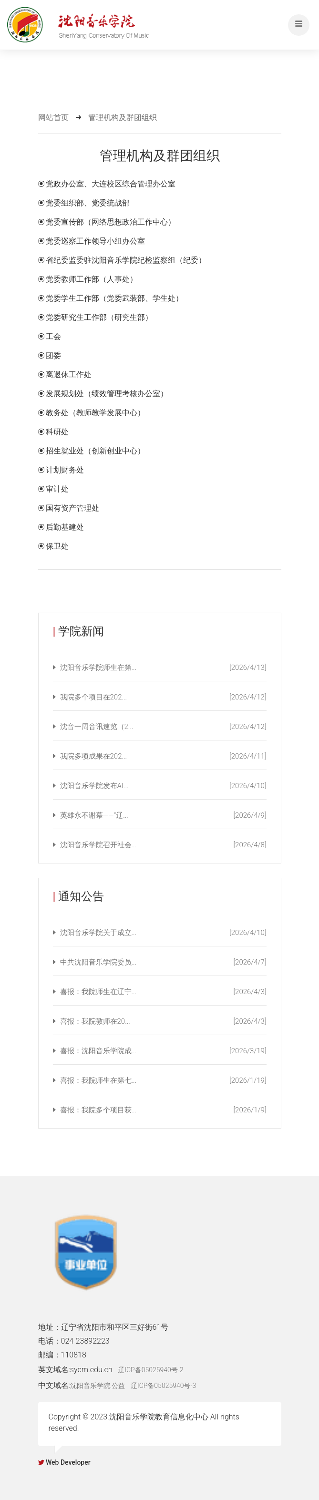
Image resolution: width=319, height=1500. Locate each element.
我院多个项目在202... (163, 697)
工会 (53, 336)
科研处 (57, 431)
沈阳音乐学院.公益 (97, 1385)
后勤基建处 (65, 527)
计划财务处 (65, 469)
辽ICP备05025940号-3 (163, 1385)
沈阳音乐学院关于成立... (163, 932)
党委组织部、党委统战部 (88, 202)
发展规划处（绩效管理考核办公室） (107, 393)
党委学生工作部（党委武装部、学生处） (114, 298)
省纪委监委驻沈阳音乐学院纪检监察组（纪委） (126, 260)
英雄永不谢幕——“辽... (163, 815)
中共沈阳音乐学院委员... (163, 962)
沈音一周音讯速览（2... (163, 726)
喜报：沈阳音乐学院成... (163, 1051)
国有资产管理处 (72, 508)
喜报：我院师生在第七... (163, 1080)
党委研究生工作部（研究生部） (99, 317)
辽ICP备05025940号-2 (150, 1370)
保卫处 (57, 546)
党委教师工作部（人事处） (91, 279)
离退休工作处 (69, 374)
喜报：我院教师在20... (163, 1021)
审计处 (57, 488)
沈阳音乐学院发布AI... (163, 786)
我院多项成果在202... (163, 756)
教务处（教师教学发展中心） (95, 412)
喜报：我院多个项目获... (163, 1110)
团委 (53, 355)
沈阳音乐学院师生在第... (163, 667)
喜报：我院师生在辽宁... (163, 992)
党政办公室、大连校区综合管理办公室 (110, 183)
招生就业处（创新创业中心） (95, 450)
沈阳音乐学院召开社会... (163, 845)
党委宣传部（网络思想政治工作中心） (110, 221)
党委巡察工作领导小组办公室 (95, 241)
